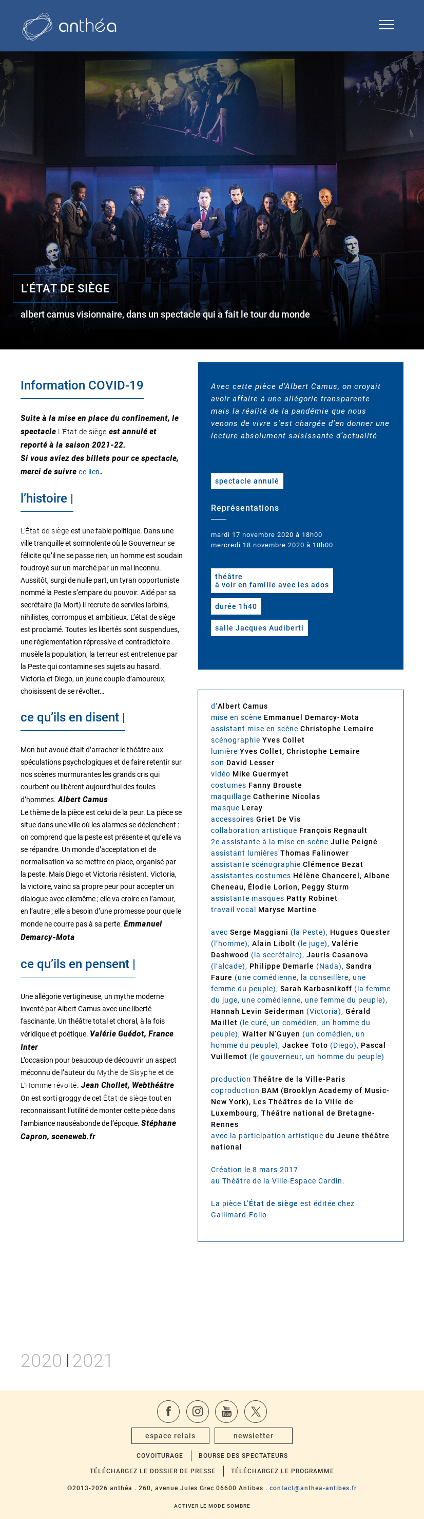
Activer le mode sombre (212, 1506)
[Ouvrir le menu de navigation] (386, 25)
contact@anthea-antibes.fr (313, 1488)
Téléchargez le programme (282, 1471)
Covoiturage (160, 1455)
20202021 (67, 1359)
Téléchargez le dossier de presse (153, 1471)
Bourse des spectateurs (243, 1455)
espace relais (170, 1436)
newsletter (254, 1436)
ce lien (89, 472)
